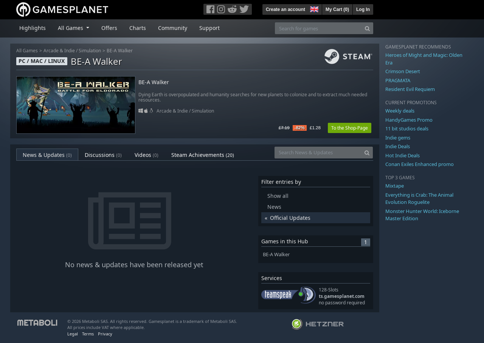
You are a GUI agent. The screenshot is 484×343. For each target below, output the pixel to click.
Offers (109, 27)
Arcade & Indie (59, 50)
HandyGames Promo (409, 119)
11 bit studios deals (406, 128)
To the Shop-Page (349, 128)
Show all (278, 195)
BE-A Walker (120, 50)
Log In (363, 9)
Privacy (105, 334)
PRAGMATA (397, 80)
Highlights (32, 27)
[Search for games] (318, 28)
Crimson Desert (402, 71)
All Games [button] (71, 27)
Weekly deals (399, 110)
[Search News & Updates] (318, 152)
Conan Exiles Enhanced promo (419, 164)
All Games (27, 50)
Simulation (90, 50)
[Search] (367, 28)
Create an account (285, 9)
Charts (137, 27)
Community (172, 27)
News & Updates (47, 154)
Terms (88, 334)
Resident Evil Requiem (410, 89)
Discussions (103, 154)
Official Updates (290, 217)
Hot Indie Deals (402, 155)
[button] (313, 8)
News (274, 206)
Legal (72, 334)
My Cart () (337, 9)
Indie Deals (397, 146)
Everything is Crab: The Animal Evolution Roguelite (419, 198)
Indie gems (397, 137)
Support (209, 27)
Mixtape (394, 185)
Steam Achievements (202, 154)
